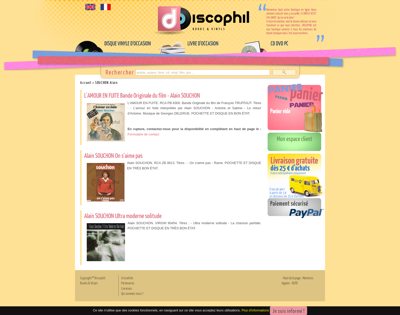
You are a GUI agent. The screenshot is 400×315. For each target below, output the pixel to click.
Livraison (126, 288)
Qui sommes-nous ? (132, 293)
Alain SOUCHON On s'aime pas (113, 155)
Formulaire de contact (143, 134)
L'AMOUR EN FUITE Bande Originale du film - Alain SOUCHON (142, 95)
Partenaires (127, 283)
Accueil (86, 82)
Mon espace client (294, 138)
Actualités (127, 277)
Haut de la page (292, 277)
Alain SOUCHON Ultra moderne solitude (122, 215)
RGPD (295, 283)
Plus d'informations (255, 310)
